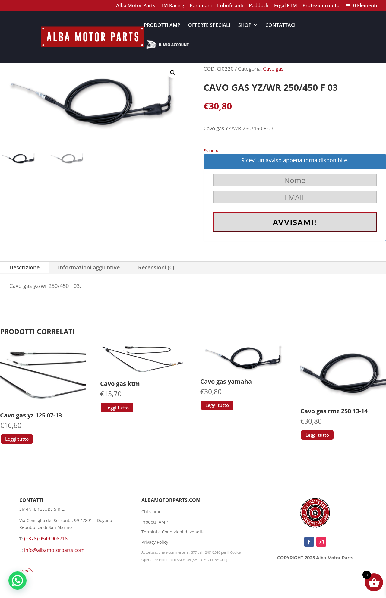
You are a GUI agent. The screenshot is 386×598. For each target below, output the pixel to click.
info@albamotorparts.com (54, 550)
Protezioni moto (321, 6)
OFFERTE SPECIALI (209, 25)
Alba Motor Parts (135, 6)
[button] (172, 72)
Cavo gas (273, 68)
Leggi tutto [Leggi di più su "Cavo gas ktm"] (117, 407)
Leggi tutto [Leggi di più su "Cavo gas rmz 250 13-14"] (317, 435)
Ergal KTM (285, 6)
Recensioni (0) (156, 267)
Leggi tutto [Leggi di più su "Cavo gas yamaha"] (217, 405)
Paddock (259, 6)
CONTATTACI (280, 25)
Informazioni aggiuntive (89, 267)
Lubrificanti (230, 6)
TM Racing (172, 6)
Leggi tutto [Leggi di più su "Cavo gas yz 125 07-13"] (17, 439)
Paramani (201, 6)
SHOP (245, 25)
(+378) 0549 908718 (46, 538)
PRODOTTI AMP (162, 25)
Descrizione (24, 267)
